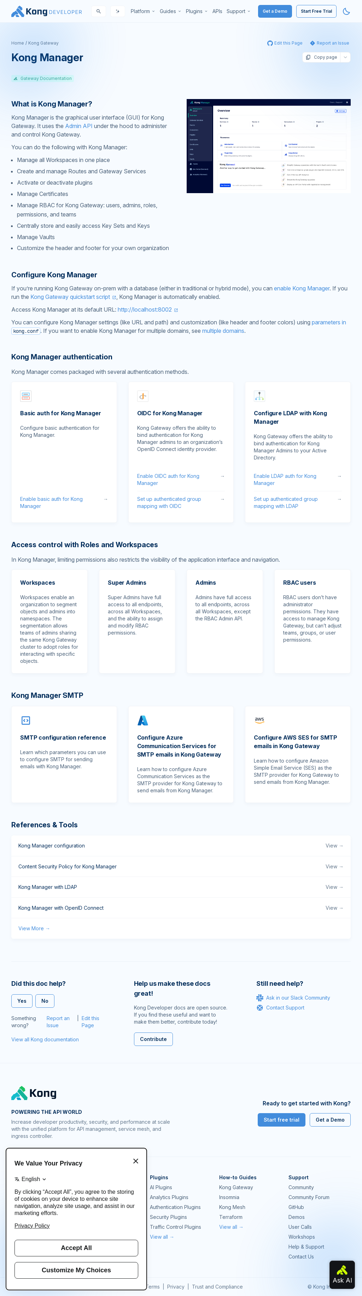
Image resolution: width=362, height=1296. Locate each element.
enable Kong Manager (301, 288)
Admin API (79, 125)
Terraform (231, 1217)
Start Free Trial (316, 11)
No (44, 1001)
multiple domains (223, 330)
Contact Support (280, 1007)
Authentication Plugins (175, 1207)
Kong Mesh (232, 1207)
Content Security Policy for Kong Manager (181, 866)
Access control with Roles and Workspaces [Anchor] (84, 544)
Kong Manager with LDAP (181, 887)
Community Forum (308, 1197)
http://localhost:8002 (145, 309)
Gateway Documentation (42, 78)
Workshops (301, 1237)
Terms (152, 1287)
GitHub (296, 1207)
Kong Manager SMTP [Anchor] (47, 695)
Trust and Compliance (217, 1287)
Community (301, 1187)
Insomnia (229, 1197)
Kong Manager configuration (181, 845)
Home (17, 43)
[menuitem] (143, 11)
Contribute (153, 1039)
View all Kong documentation (45, 1039)
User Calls (300, 1227)
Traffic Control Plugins (175, 1227)
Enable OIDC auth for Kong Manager (181, 480)
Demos (296, 1217)
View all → (162, 1237)
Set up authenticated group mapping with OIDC (181, 503)
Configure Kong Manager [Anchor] (54, 275)
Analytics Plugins (169, 1197)
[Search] (98, 11)
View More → (34, 928)
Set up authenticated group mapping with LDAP (298, 503)
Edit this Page (90, 1021)
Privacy (176, 1287)
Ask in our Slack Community (293, 997)
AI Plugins (161, 1187)
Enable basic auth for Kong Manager (64, 503)
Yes (22, 1001)
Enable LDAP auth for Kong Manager (298, 480)
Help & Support (306, 1247)
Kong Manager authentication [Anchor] (61, 357)
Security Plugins (168, 1217)
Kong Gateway (43, 43)
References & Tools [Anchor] (44, 825)
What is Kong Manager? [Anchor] (51, 104)
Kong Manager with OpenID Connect (181, 908)
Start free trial (281, 1120)
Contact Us (301, 1257)
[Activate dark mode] (346, 11)
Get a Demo (275, 11)
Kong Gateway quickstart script (70, 296)
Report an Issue (58, 1021)
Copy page (321, 57)
